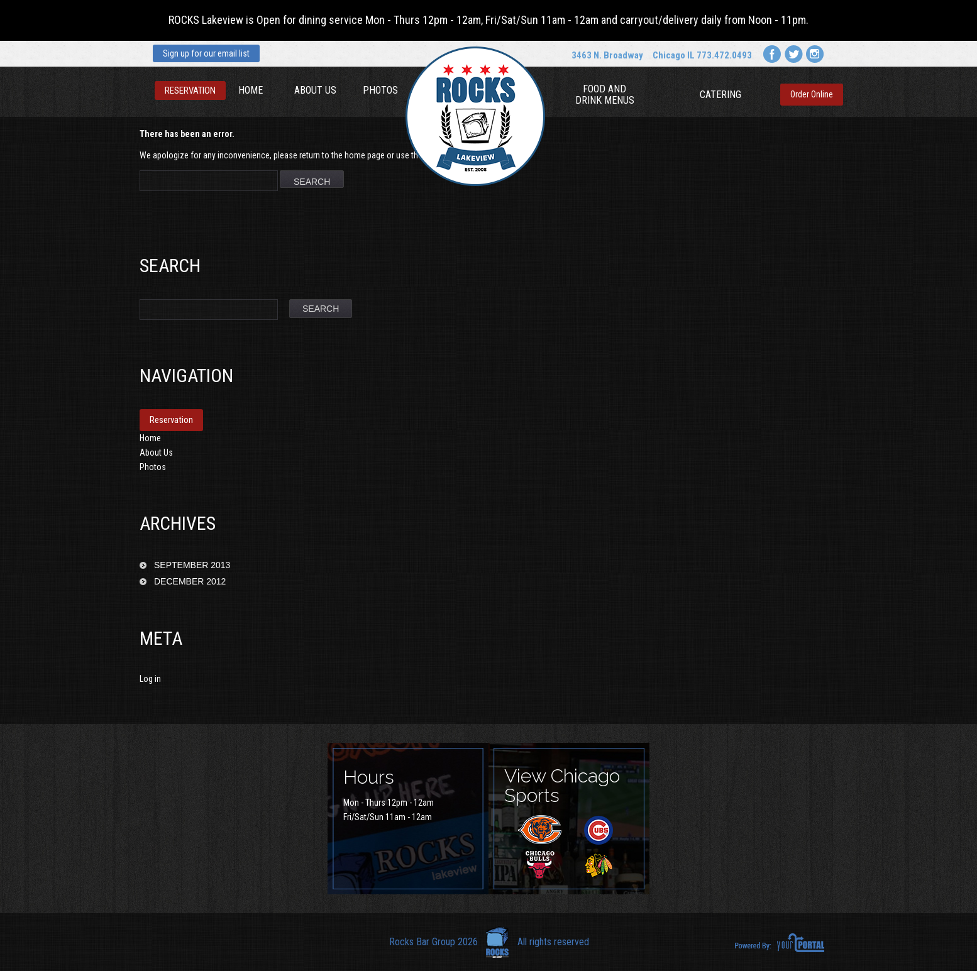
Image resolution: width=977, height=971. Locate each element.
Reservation (190, 90)
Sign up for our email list (206, 53)
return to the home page (342, 155)
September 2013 (192, 565)
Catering (720, 95)
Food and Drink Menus (604, 94)
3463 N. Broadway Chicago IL (633, 55)
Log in (150, 679)
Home (250, 90)
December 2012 (190, 581)
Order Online (811, 94)
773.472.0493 (724, 55)
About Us (315, 90)
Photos (380, 90)
